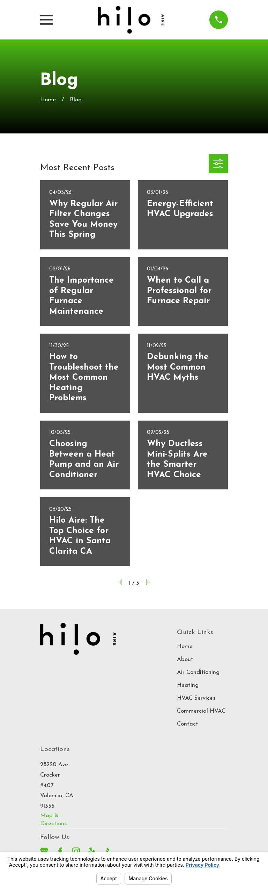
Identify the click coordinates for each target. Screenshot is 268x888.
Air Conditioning (198, 672)
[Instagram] (76, 851)
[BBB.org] (107, 851)
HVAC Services (196, 698)
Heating (188, 685)
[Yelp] (92, 851)
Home (185, 646)
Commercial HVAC (201, 711)
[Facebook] (60, 851)
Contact (187, 724)
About (185, 659)
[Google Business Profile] (44, 851)
